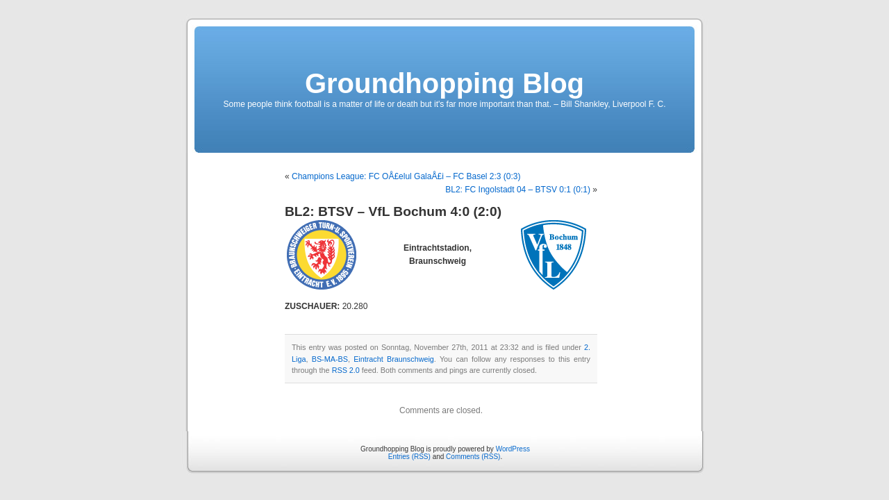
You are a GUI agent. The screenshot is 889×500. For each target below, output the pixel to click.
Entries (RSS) (409, 456)
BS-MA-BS (330, 359)
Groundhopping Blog (444, 83)
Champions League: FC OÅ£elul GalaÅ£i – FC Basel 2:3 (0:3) (406, 176)
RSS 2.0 (346, 370)
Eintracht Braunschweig (394, 359)
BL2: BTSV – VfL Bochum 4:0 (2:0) (393, 211)
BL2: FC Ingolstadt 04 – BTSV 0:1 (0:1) (517, 189)
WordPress (513, 449)
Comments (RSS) (473, 456)
